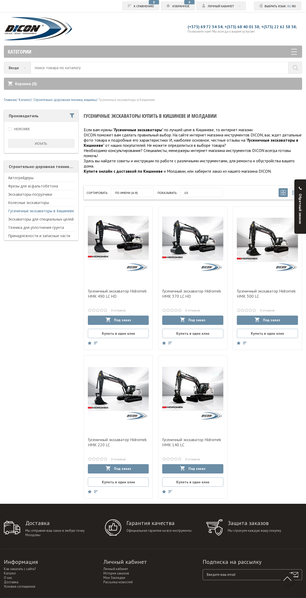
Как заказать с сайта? (20, 569)
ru (289, 6)
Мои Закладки (114, 577)
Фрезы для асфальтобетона (33, 186)
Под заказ (118, 319)
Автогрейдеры (20, 177)
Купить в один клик (118, 333)
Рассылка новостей (118, 582)
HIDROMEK (22, 129)
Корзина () (22, 83)
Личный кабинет (115, 569)
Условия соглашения (19, 586)
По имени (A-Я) (126, 193)
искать (41, 143)
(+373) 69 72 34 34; (205, 26)
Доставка (11, 582)
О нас (8, 577)
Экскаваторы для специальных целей (41, 219)
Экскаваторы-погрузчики (30, 194)
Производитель (41, 115)
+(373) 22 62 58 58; (279, 26)
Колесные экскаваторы (28, 202)
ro (294, 6)
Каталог (10, 573)
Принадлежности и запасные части (39, 235)
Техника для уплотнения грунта (36, 227)
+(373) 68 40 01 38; (242, 26)
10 (186, 193)
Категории (152, 51)
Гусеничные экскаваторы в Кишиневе (41, 210)
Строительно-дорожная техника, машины (44, 166)
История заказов (116, 573)
